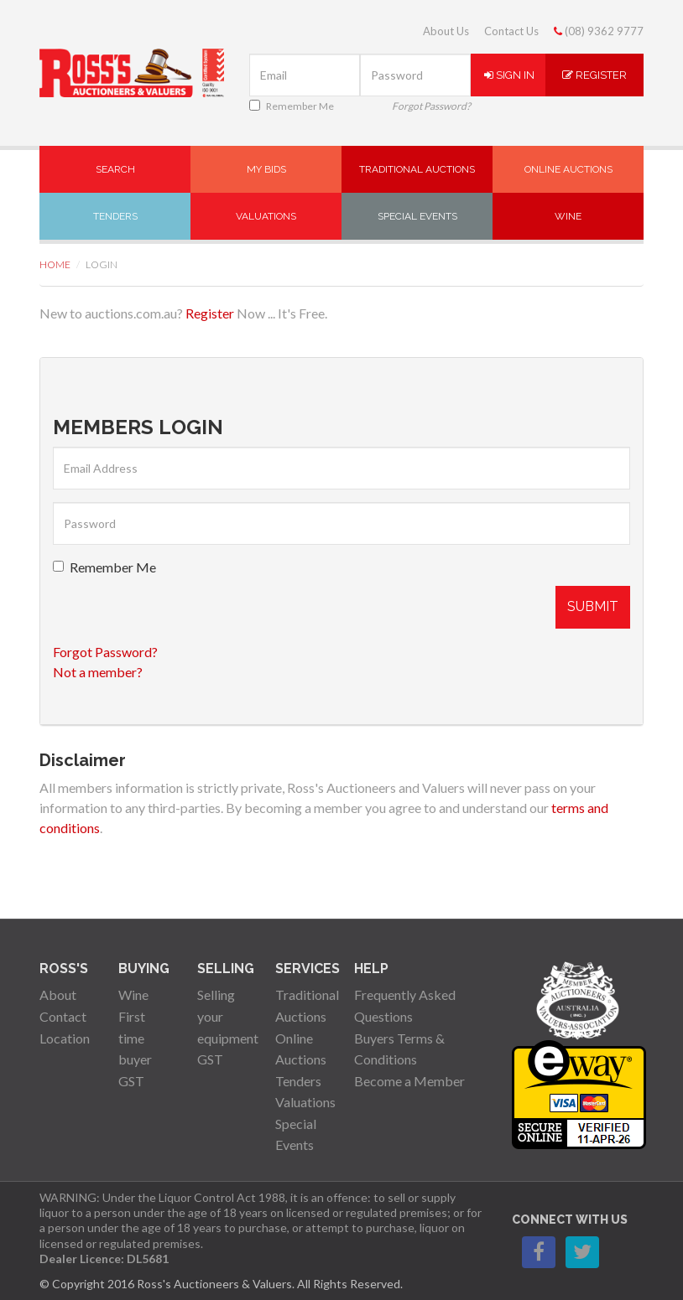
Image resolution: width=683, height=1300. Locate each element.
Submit (592, 606)
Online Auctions (568, 169)
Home (54, 264)
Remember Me (291, 106)
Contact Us (511, 31)
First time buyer (135, 1037)
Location (64, 1038)
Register (594, 75)
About (57, 994)
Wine (568, 216)
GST (131, 1081)
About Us (446, 31)
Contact (62, 1016)
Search (115, 169)
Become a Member (409, 1081)
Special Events (417, 216)
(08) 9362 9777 (599, 31)
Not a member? (98, 672)
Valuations (266, 216)
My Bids (266, 169)
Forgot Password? (431, 106)
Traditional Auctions (417, 169)
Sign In (509, 75)
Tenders (115, 216)
